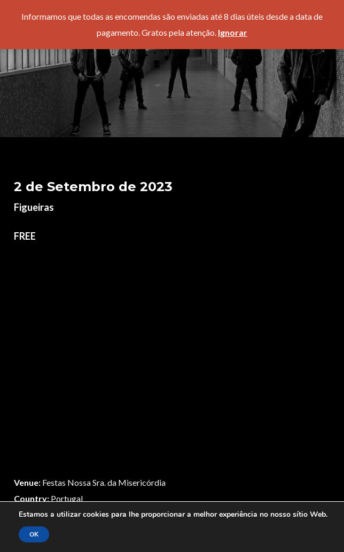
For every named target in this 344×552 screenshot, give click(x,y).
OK (33, 534)
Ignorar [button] (232, 32)
